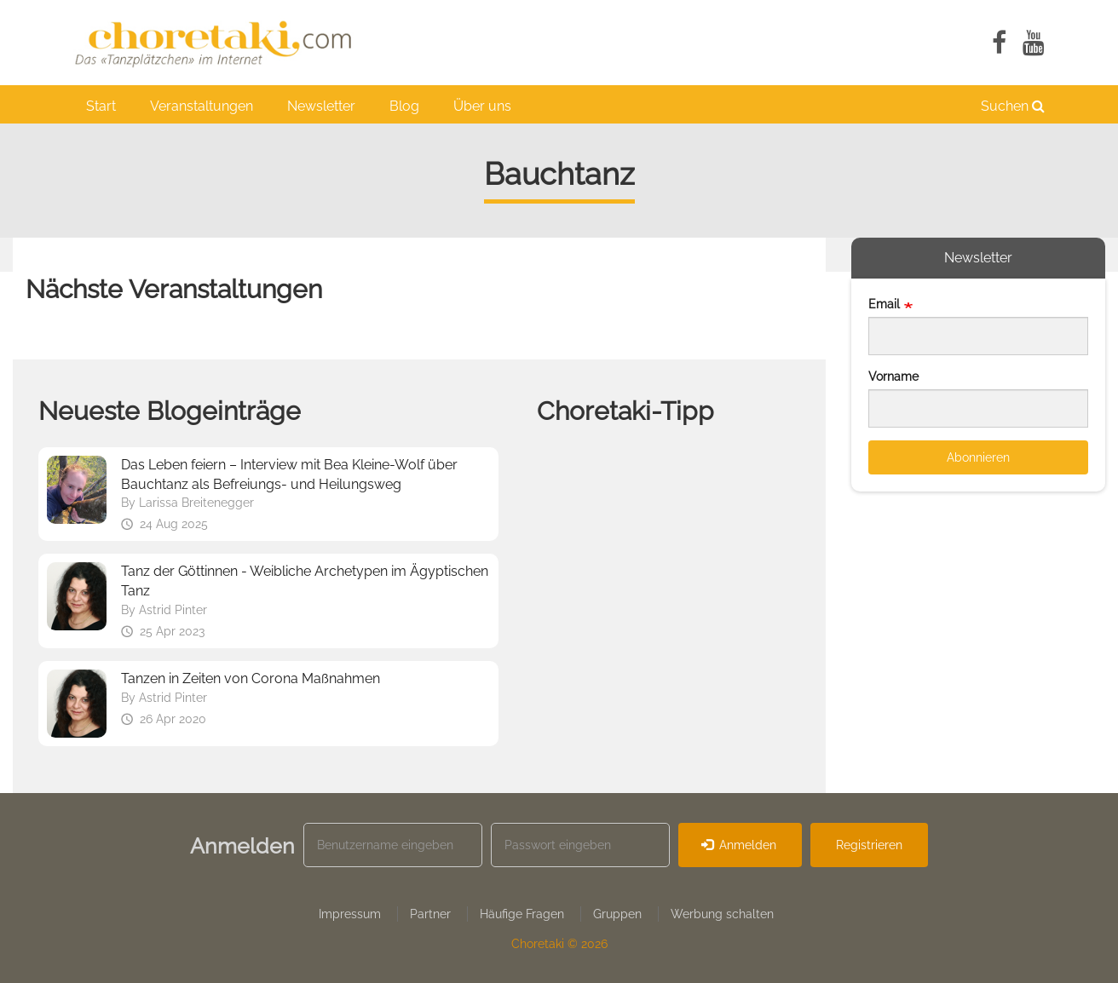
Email (884, 304)
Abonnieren (978, 457)
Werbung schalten (722, 914)
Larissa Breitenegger (196, 502)
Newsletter (321, 106)
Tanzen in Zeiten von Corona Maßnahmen (250, 678)
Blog (404, 106)
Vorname (893, 376)
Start (101, 106)
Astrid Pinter (173, 610)
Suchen (1013, 106)
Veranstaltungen (201, 106)
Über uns (482, 106)
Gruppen (617, 914)
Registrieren (869, 845)
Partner (430, 914)
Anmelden (739, 845)
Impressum (350, 914)
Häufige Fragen (522, 914)
